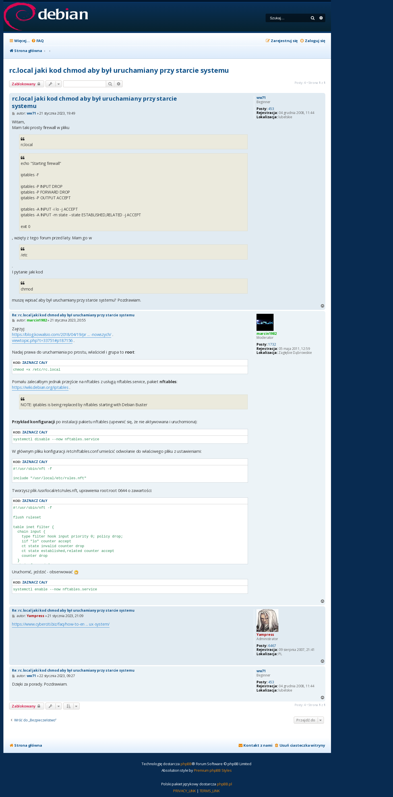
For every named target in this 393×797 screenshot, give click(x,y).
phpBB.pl (224, 783)
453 (271, 109)
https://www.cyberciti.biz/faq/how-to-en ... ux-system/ (60, 624)
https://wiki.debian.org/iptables (40, 387)
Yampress (265, 634)
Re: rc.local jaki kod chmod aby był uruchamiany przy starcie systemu (73, 315)
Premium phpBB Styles (213, 770)
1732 (272, 344)
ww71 (261, 98)
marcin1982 (267, 333)
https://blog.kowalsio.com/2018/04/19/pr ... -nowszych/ (61, 334)
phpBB (186, 763)
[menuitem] (37, 41)
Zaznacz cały (34, 362)
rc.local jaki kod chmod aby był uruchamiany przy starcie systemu (119, 70)
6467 (272, 646)
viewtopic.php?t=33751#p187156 (42, 340)
